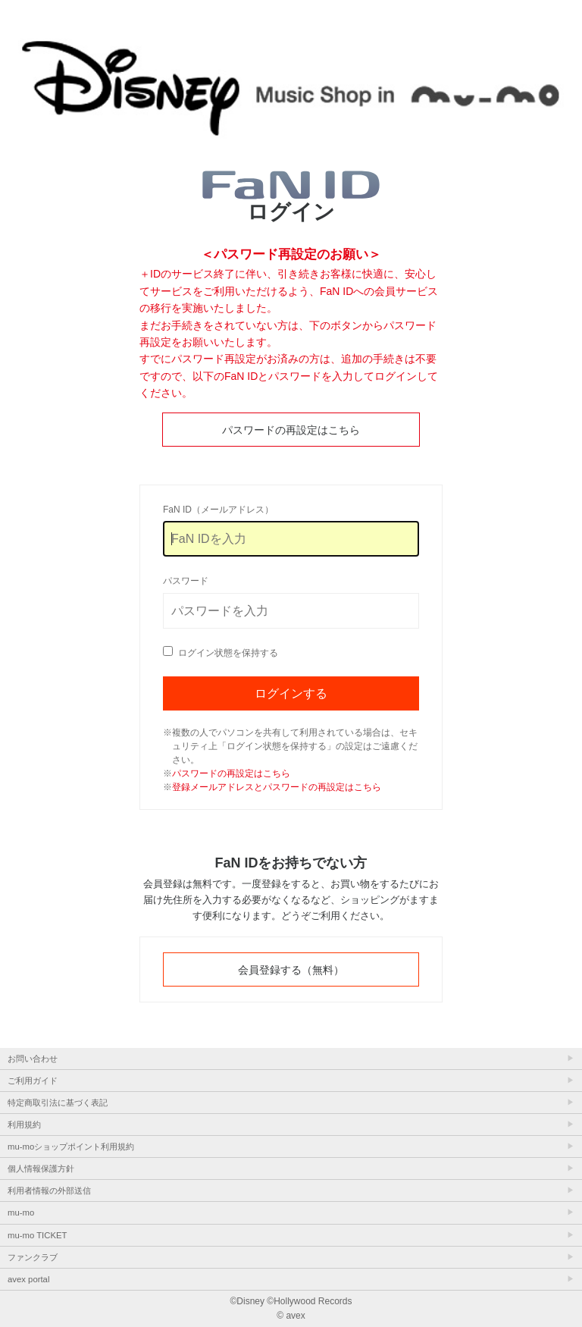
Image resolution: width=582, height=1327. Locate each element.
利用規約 (24, 1124)
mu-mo (21, 1212)
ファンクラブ (33, 1257)
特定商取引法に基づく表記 (58, 1102)
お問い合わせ (33, 1058)
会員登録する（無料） (291, 970)
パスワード (185, 581)
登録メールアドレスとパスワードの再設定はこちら (276, 787)
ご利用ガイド (33, 1080)
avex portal (28, 1279)
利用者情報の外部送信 (49, 1190)
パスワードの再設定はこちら (291, 430)
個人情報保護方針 (41, 1168)
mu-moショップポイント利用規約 (71, 1146)
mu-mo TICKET (37, 1235)
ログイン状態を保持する (228, 653)
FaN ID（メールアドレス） (218, 509)
